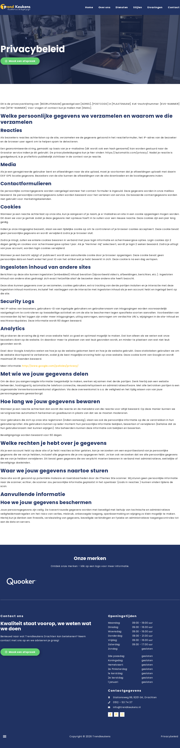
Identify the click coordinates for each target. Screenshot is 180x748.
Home (89, 7)
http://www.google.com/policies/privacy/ (50, 366)
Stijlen (137, 7)
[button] (4, 736)
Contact (174, 7)
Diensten (122, 7)
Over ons (104, 7)
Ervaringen (155, 7)
